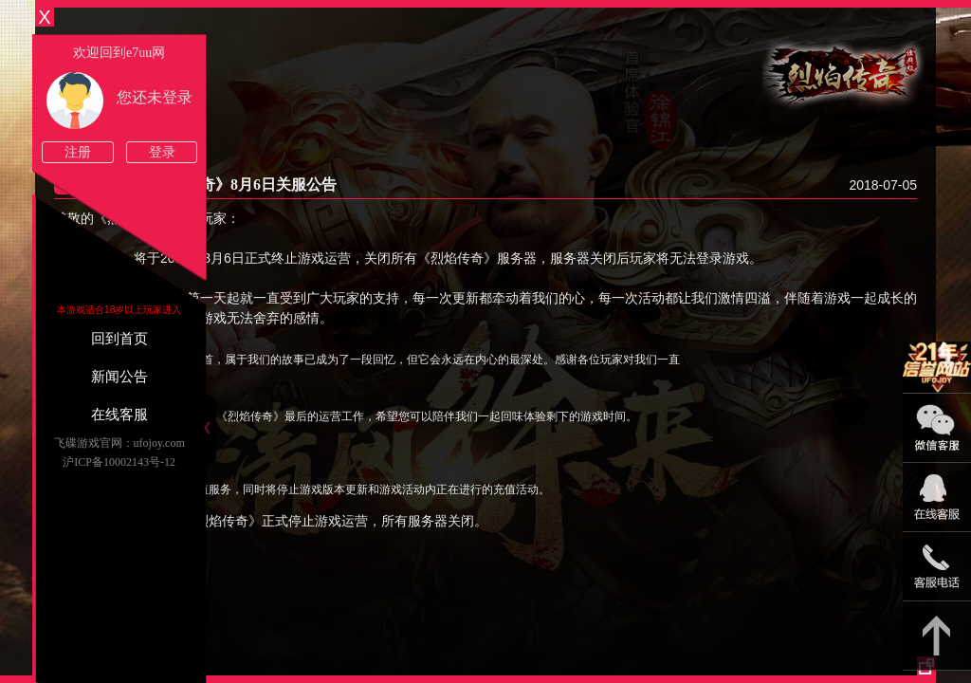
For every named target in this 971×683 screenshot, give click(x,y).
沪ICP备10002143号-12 (119, 462)
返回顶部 (937, 636)
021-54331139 (937, 566)
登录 (162, 152)
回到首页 (119, 338)
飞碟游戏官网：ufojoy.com (119, 443)
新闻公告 (119, 376)
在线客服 (119, 414)
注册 (77, 152)
